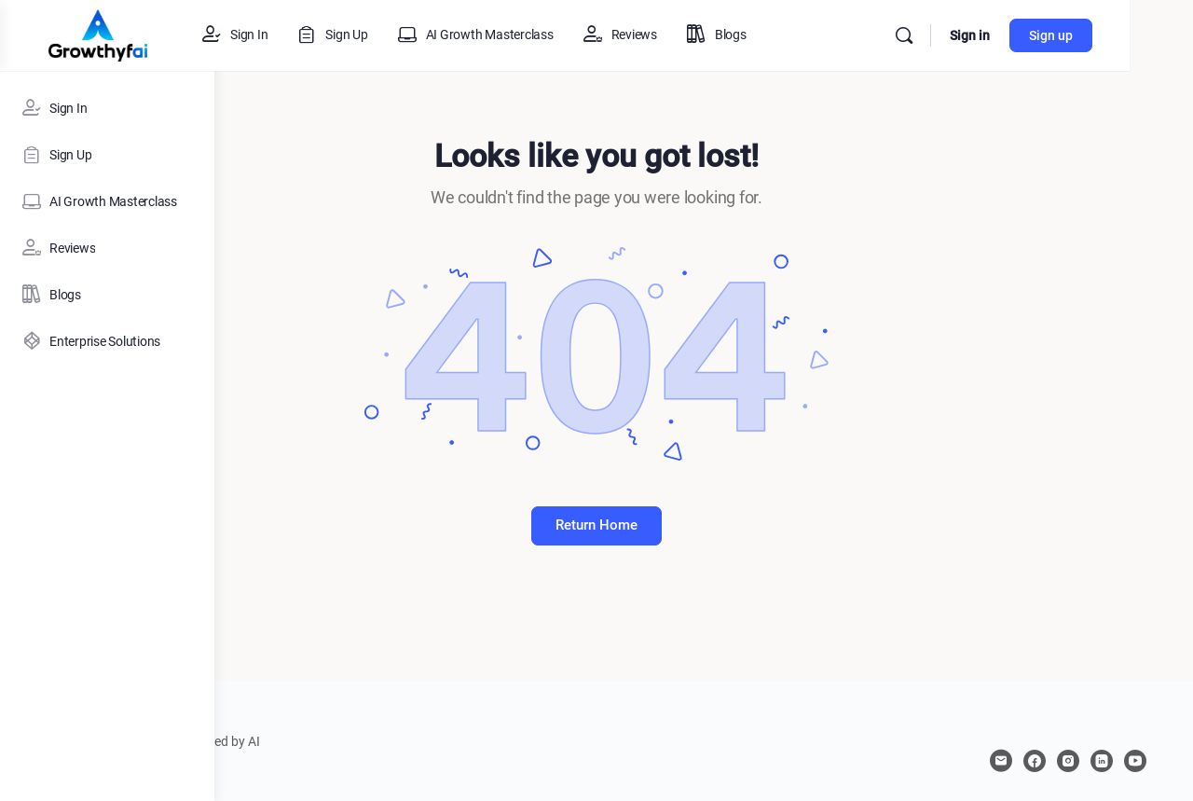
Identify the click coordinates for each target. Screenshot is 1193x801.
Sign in (1033, 35)
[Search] (967, 35)
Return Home (704, 525)
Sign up (1114, 35)
